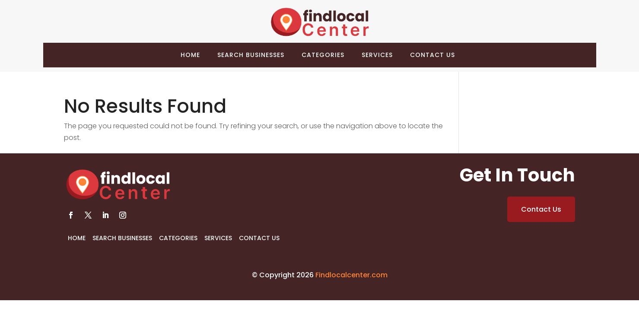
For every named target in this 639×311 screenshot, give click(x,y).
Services (377, 55)
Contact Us (432, 55)
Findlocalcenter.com (351, 275)
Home (190, 55)
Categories (323, 55)
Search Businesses (250, 55)
